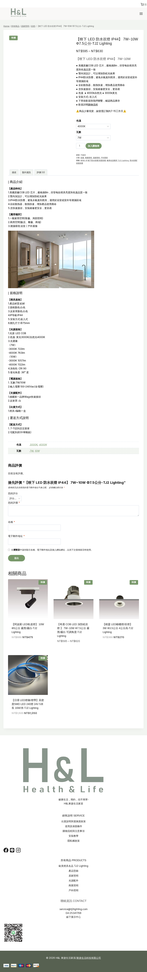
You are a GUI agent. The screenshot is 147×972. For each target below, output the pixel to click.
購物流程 (93, 104)
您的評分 (13, 493)
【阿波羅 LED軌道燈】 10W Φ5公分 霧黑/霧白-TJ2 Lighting (28, 628)
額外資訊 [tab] (26, 172)
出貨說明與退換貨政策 (73, 821)
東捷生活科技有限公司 (89, 957)
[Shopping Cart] (144, 5)
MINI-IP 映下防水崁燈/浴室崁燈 (93, 160)
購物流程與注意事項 (74, 831)
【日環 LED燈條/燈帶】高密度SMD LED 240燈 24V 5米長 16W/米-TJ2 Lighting (28, 704)
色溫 (78, 120)
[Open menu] (142, 13)
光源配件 (73, 880)
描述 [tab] (14, 172)
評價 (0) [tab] (41, 172)
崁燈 (82, 158)
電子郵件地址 (16, 536)
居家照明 (96, 158)
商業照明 (88, 158)
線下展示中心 (73, 917)
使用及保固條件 (73, 826)
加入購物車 (93, 145)
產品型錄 (73, 870)
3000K (33, 444)
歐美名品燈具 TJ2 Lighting (118, 160)
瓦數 (78, 132)
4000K (43, 444)
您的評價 (14, 502)
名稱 (11, 522)
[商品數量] (80, 146)
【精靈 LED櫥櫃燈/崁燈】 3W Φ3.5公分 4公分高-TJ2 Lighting (118, 628)
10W (37, 450)
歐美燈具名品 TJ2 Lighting (73, 865)
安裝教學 (73, 835)
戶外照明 (104, 158)
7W (31, 450)
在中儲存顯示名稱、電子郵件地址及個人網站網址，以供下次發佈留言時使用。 (52, 549)
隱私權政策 (73, 840)
